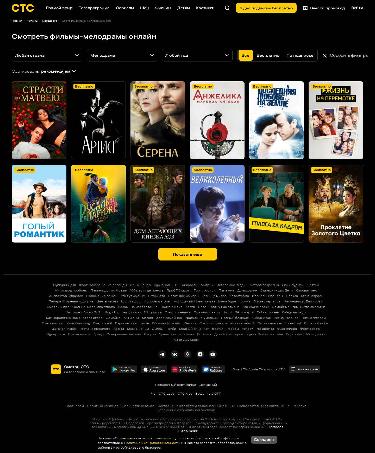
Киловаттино (306, 290)
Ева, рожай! (102, 323)
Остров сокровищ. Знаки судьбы (277, 285)
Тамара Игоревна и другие (71, 301)
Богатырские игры (183, 296)
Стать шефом (53, 323)
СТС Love (166, 393)
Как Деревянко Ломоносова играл (74, 318)
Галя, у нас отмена (224, 307)
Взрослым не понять (132, 323)
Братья (217, 329)
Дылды (157, 329)
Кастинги (205, 7)
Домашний (208, 385)
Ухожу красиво (286, 318)
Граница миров (214, 296)
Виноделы (189, 285)
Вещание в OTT (208, 393)
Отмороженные (178, 312)
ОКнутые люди (294, 312)
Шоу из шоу (131, 301)
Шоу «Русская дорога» (122, 312)
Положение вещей (101, 296)
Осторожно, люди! (231, 285)
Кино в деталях (186, 340)
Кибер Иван (261, 318)
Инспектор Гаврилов (66, 296)
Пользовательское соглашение (263, 406)
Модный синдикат (194, 329)
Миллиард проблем (71, 290)
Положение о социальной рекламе (186, 410)
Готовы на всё (79, 334)
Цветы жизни (107, 301)
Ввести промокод (324, 7)
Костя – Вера (196, 307)
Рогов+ (247, 329)
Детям (183, 7)
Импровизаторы (157, 301)
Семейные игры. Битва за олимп (298, 307)
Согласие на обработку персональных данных (196, 406)
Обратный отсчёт (166, 323)
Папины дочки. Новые (109, 290)
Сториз (150, 334)
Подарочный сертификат (175, 385)
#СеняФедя (287, 329)
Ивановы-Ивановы (267, 296)
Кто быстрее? (312, 296)
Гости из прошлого (95, 329)
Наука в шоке (171, 307)
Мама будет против (234, 301)
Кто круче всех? (256, 307)
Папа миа (226, 290)
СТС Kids (185, 393)
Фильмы (163, 7)
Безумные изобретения (137, 307)
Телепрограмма (94, 7)
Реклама (300, 406)
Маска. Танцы (138, 329)
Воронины (294, 334)
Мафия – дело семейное (162, 318)
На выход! (293, 323)
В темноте (156, 296)
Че (153, 393)
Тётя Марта (244, 312)
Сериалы (125, 7)
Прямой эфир (59, 7)
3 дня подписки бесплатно (266, 8)
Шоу (144, 7)
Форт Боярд (310, 329)
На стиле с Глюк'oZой (83, 312)
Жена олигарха (64, 329)
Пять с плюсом (314, 318)
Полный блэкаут (234, 318)
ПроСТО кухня (178, 290)
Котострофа (239, 296)
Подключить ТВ (304, 369)
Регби (171, 329)
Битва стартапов (266, 301)
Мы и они (131, 318)
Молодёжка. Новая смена (194, 301)
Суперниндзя (64, 285)
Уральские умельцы (201, 318)
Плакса (292, 296)
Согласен (264, 439)
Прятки (313, 285)
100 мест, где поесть (146, 290)
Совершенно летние (124, 334)
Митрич (207, 285)
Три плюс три (205, 290)
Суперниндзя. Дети (276, 290)
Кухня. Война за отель (265, 334)
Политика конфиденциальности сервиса (120, 406)
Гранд (98, 334)
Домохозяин (247, 290)
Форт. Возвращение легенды (103, 285)
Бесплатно (268, 55)
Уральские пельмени (176, 334)
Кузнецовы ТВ (165, 285)
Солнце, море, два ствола (93, 307)
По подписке (300, 55)
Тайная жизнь (268, 312)
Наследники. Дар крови (303, 301)
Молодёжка (316, 334)
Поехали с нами (207, 312)
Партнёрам (74, 406)
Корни (119, 329)
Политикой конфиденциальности (151, 443)
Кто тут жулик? (133, 296)
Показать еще (187, 254)
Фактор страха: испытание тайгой (227, 323)
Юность (190, 323)
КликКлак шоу (78, 323)
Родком (233, 329)
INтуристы (153, 312)
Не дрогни (265, 329)
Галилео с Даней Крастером (220, 334)
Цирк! (227, 312)
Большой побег (317, 323)
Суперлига (55, 334)
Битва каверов (270, 323)
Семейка (113, 318)
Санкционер (140, 285)
